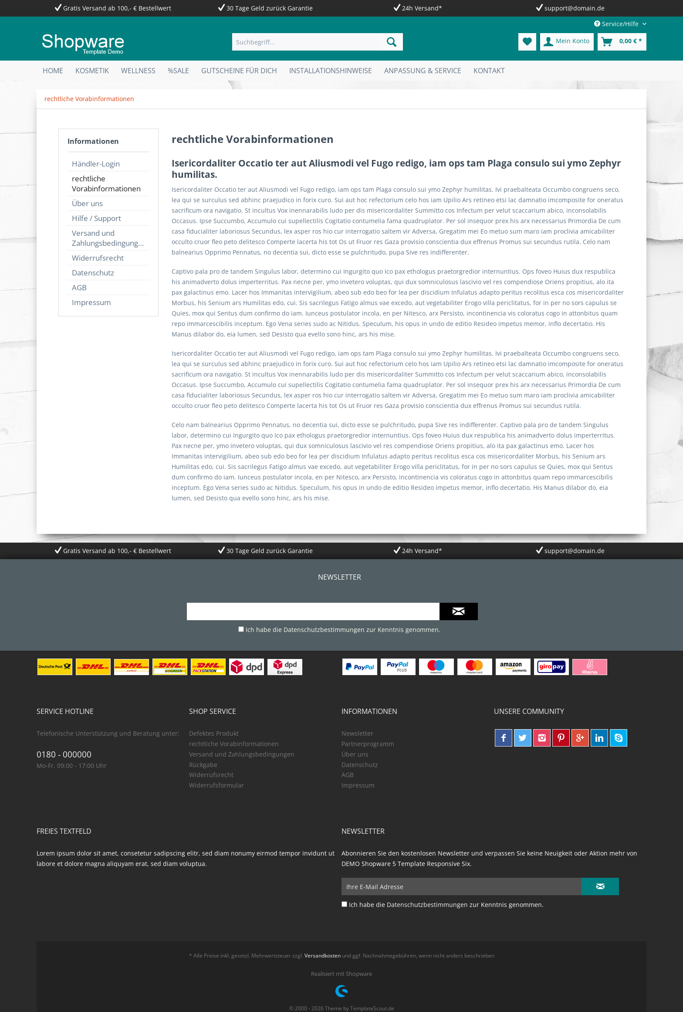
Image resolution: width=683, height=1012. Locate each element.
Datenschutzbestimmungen (324, 629)
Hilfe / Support (96, 218)
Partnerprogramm (368, 744)
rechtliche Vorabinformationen (106, 183)
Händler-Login (96, 164)
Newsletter (357, 733)
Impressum (91, 302)
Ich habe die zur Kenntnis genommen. (343, 629)
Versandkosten (322, 955)
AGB (79, 287)
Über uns (87, 203)
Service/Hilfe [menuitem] (617, 24)
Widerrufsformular (216, 785)
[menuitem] (317, 42)
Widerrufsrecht (98, 258)
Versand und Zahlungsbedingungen (109, 238)
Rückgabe (203, 765)
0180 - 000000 (64, 754)
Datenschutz (93, 273)
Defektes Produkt (214, 733)
